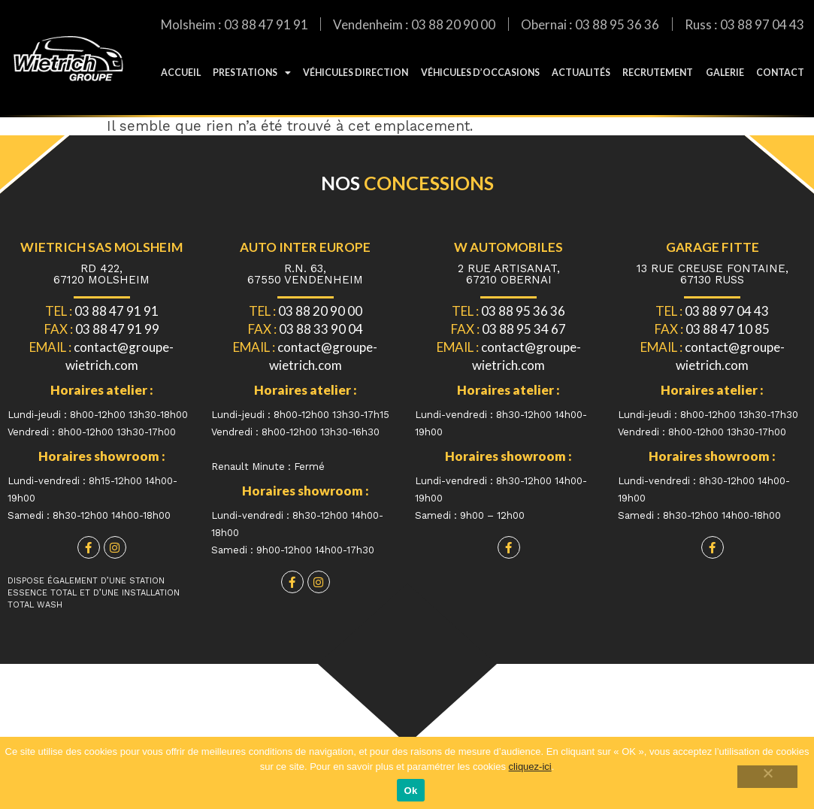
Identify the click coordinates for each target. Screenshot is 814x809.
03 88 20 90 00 (453, 24)
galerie (725, 72)
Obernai (544, 24)
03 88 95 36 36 (617, 24)
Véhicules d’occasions (480, 72)
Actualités (581, 72)
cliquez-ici (530, 766)
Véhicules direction (355, 72)
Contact (780, 72)
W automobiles (508, 247)
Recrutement (657, 72)
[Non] (770, 776)
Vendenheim (368, 24)
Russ (698, 24)
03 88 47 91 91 (266, 24)
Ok (411, 790)
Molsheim (188, 24)
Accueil (181, 72)
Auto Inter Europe (305, 247)
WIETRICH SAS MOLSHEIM (101, 247)
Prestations (252, 73)
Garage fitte (712, 247)
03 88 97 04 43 (762, 24)
